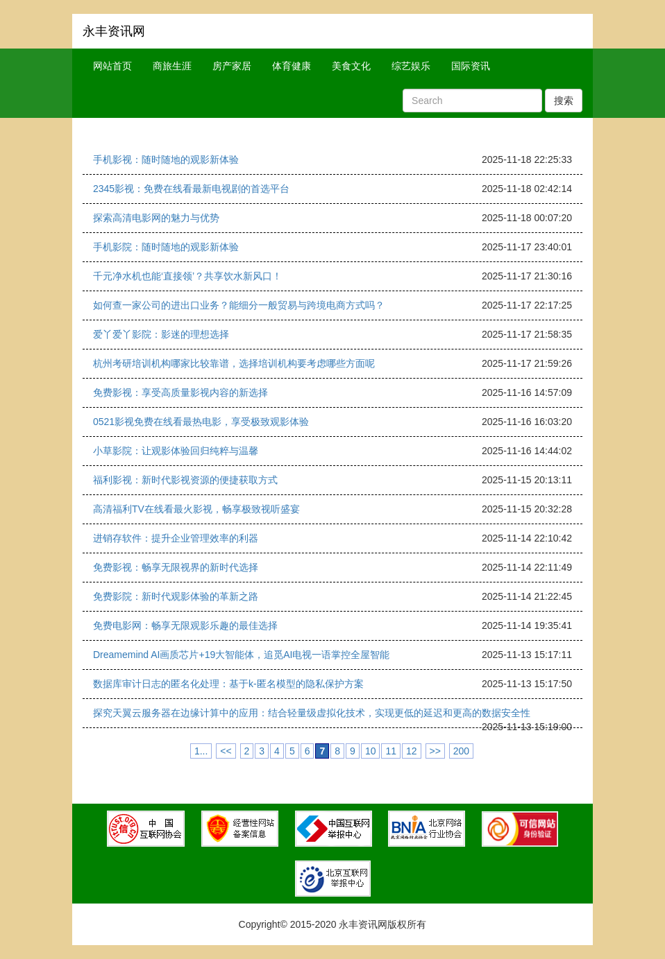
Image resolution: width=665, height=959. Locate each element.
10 (370, 751)
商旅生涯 (172, 65)
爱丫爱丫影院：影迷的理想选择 (161, 334)
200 (461, 751)
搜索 (563, 100)
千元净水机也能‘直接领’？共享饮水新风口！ (187, 276)
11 (390, 751)
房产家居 (231, 65)
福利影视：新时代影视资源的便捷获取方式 (185, 479)
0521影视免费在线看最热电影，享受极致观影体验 (201, 421)
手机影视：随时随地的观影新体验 (166, 159)
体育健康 (291, 65)
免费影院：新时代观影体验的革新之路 (175, 596)
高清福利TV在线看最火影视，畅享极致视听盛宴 (196, 509)
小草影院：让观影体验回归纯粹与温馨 (175, 450)
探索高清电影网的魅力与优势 (156, 217)
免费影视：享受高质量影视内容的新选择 (180, 392)
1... (201, 751)
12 (411, 751)
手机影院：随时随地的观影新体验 (166, 246)
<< (225, 751)
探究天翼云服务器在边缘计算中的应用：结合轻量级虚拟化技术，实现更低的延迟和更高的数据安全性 (311, 712)
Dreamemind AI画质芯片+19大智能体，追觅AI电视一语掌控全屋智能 (241, 654)
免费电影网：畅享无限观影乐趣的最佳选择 (185, 625)
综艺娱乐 (411, 65)
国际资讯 (470, 65)
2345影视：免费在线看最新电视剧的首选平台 (191, 188)
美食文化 (351, 65)
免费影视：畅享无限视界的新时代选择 (175, 567)
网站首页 (112, 65)
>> (435, 751)
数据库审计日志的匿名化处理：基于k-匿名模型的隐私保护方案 (228, 683)
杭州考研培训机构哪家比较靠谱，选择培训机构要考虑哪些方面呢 (234, 363)
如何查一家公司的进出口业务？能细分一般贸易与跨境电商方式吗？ (239, 305)
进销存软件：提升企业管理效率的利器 (175, 538)
